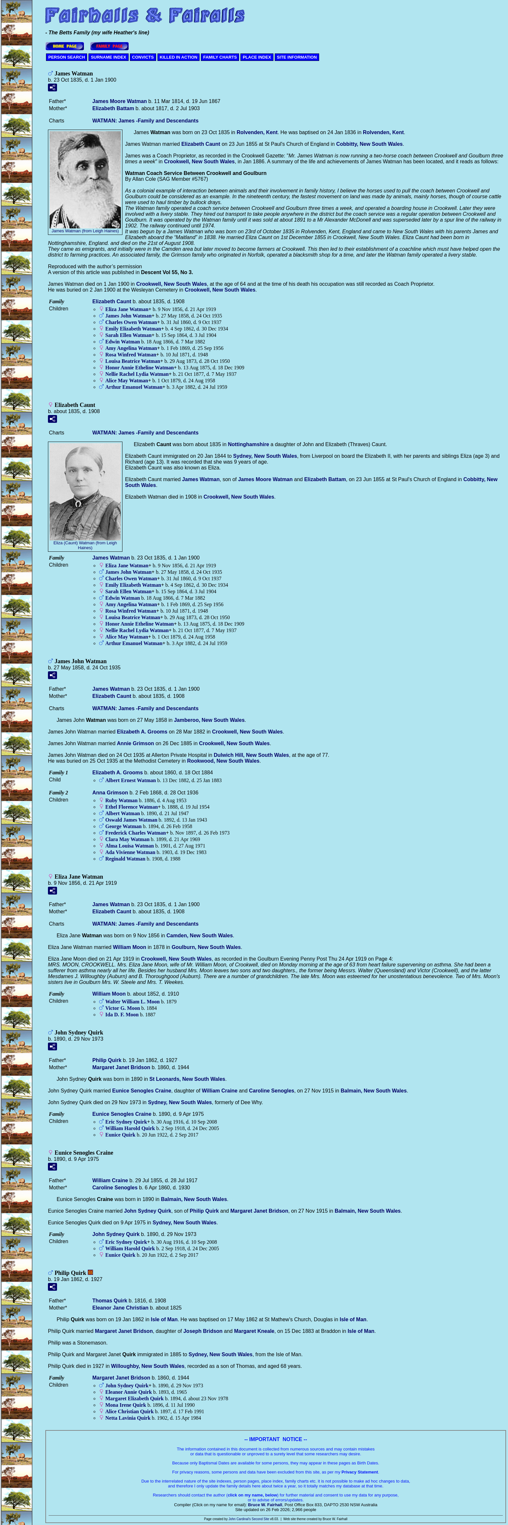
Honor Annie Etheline (139, 367)
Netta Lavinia (128, 1418)
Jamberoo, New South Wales (209, 720)
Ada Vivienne (130, 852)
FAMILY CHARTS (220, 57)
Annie (135, 743)
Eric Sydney (126, 1122)
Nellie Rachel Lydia (137, 374)
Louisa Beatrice (132, 361)
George (123, 826)
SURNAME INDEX (108, 57)
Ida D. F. (122, 1014)
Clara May (127, 839)
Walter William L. (132, 1001)
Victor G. (122, 1008)
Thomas (109, 1300)
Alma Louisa (129, 846)
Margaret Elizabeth (134, 1398)
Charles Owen (131, 322)
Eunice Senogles (141, 1090)
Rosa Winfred (130, 354)
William (129, 947)
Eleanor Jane (120, 1308)
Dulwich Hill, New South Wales (251, 755)
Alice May (126, 380)
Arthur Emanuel (133, 387)
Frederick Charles (135, 833)
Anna (110, 792)
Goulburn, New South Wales (206, 947)
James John (128, 315)
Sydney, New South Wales (265, 456)
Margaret (254, 1331)
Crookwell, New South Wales (199, 161)
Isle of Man (164, 1319)
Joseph (203, 1331)
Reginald (125, 858)
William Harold (130, 1128)
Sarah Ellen (128, 335)
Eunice (120, 1135)
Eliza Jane (126, 309)
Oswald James (131, 820)
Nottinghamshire (248, 444)
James (201, 479)
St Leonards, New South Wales (187, 1079)
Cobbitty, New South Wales (369, 144)
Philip (106, 1060)
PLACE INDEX (257, 57)
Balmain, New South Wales (374, 1090)
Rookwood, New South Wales (223, 761)
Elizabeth (113, 108)
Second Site (260, 1519)
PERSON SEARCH (66, 57)
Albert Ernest (130, 780)
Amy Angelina (131, 348)
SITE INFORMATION (297, 57)
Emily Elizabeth (133, 328)
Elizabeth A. (142, 731)
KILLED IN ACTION (179, 57)
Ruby (121, 800)
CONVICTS (143, 57)
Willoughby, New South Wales (148, 1366)
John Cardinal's (239, 1519)
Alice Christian (129, 1411)
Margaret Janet (121, 1067)
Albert (122, 813)
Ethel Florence (131, 807)
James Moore (119, 101)
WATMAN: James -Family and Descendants (145, 120)
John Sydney (147, 1211)
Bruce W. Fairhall (265, 1504)
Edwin (122, 341)
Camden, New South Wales (200, 935)
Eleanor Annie (128, 1392)
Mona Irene (125, 1405)
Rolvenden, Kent (257, 132)
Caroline (271, 1090)
